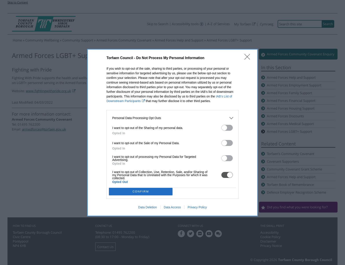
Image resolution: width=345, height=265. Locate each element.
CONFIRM (140, 191)
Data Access (172, 207)
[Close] (248, 58)
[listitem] (172, 118)
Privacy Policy (197, 207)
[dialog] (172, 133)
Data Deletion (147, 207)
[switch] (227, 128)
